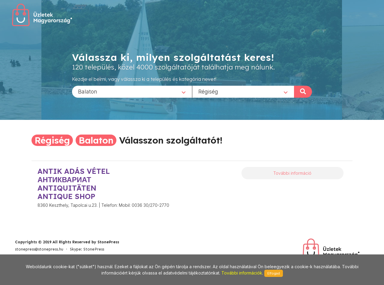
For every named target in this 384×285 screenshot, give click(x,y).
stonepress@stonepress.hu (39, 249)
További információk (241, 272)
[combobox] (132, 91)
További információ (292, 173)
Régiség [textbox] (208, 91)
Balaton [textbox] (87, 91)
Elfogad (273, 273)
